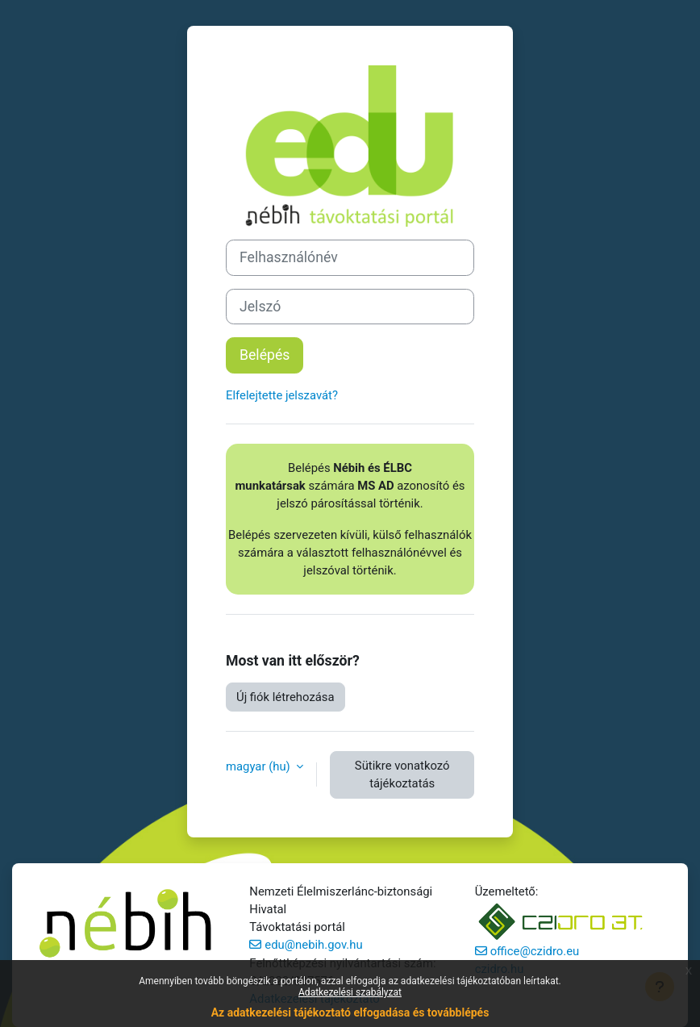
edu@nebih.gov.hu (313, 944)
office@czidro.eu (535, 951)
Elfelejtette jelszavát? (282, 395)
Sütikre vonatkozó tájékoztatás (402, 774)
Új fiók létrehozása (285, 697)
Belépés (265, 355)
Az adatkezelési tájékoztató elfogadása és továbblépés (350, 1012)
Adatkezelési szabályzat (350, 992)
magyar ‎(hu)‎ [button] (259, 766)
